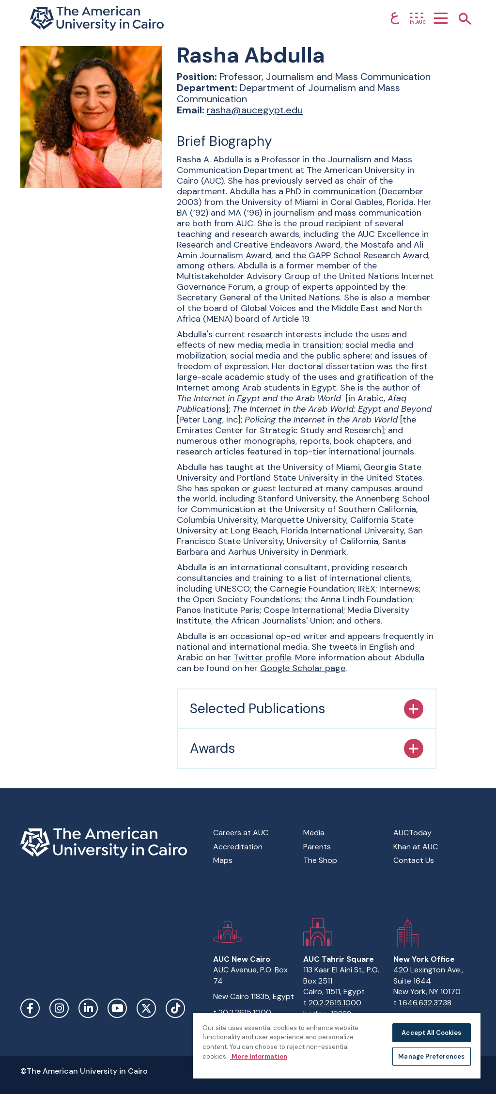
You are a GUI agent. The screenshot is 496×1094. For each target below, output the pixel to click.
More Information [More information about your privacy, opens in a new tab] (258, 1056)
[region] (336, 1045)
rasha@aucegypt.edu (255, 110)
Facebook (30, 1008)
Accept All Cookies (431, 1033)
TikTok (175, 1008)
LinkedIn (88, 1008)
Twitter (146, 1008)
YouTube (117, 1008)
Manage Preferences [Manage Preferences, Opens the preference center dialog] (431, 1056)
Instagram (59, 1008)
